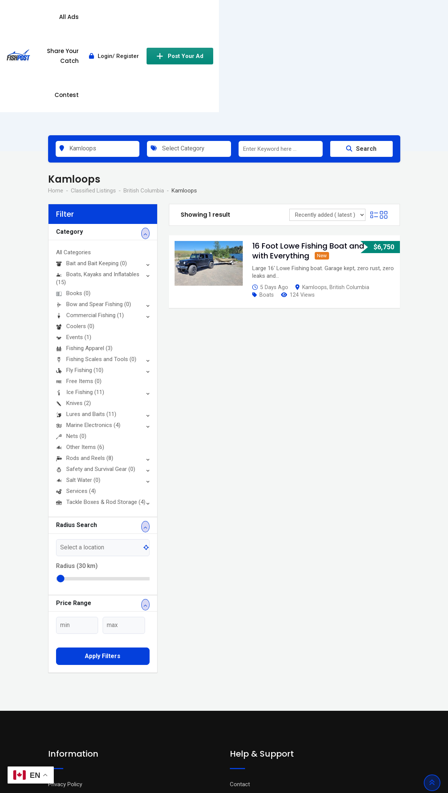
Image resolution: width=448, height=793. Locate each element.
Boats (266, 199)
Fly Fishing (79, 274)
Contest (254, 17)
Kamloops (314, 192)
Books (73, 197)
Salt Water (78, 384)
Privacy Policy (65, 688)
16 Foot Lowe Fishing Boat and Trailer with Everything (321, 155)
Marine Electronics (88, 329)
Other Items (80, 351)
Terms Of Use (65, 700)
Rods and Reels (84, 362)
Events (73, 241)
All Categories (73, 156)
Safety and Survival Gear (95, 373)
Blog (53, 711)
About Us (59, 722)
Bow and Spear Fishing (93, 208)
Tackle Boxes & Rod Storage (100, 406)
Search (361, 53)
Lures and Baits (86, 318)
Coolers (75, 230)
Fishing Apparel (84, 252)
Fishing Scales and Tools (96, 263)
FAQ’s (237, 711)
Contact (240, 688)
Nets (71, 340)
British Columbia (349, 192)
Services (76, 395)
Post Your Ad (366, 17)
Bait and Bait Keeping (91, 167)
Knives (73, 307)
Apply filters (102, 560)
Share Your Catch (205, 17)
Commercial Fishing (90, 219)
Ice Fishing (80, 296)
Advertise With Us (252, 700)
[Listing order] (327, 119)
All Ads (159, 17)
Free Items (78, 285)
